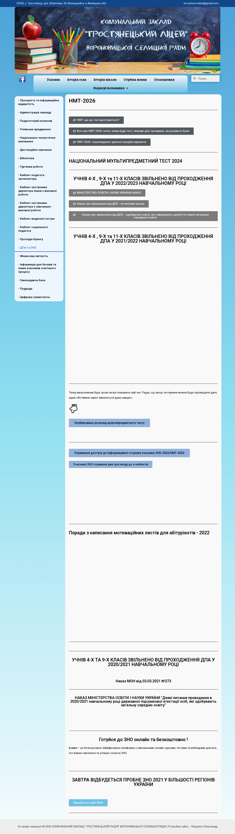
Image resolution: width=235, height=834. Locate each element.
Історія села (76, 80)
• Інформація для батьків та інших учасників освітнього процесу (37, 268)
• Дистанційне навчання (35, 149)
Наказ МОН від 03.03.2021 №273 (143, 681)
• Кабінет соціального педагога (33, 228)
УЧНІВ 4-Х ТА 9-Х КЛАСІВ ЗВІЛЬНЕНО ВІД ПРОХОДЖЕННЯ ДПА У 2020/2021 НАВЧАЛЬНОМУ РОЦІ (143, 662)
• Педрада (25, 288)
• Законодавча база (31, 280)
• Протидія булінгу (30, 239)
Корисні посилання (110, 88)
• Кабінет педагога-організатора (31, 176)
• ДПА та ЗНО (27, 247)
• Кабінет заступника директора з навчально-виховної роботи (35, 206)
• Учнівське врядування (34, 129)
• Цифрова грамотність (34, 297)
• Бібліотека (26, 158)
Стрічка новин (135, 80)
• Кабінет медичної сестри (36, 218)
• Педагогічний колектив (35, 121)
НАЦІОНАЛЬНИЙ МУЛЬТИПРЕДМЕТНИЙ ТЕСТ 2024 (125, 161)
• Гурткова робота (30, 166)
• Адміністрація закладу (34, 112)
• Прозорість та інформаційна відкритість (38, 102)
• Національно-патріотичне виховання (36, 139)
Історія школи (105, 80)
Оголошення (164, 80)
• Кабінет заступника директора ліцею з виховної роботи (37, 191)
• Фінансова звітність (33, 256)
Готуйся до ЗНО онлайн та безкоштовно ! (143, 739)
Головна (53, 80)
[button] (96, 120)
